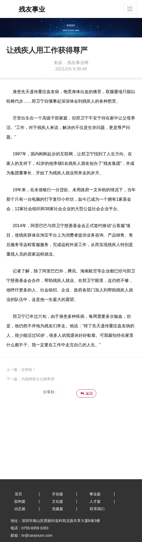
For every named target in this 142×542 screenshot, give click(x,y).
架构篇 (19, 501)
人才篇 (95, 501)
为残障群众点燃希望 (37, 379)
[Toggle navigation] (130, 8)
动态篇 (19, 509)
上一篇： (21, 369)
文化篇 (57, 501)
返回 (87, 393)
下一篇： (13, 379)
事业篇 (95, 494)
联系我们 (97, 509)
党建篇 (57, 509)
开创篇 (57, 494)
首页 (18, 494)
